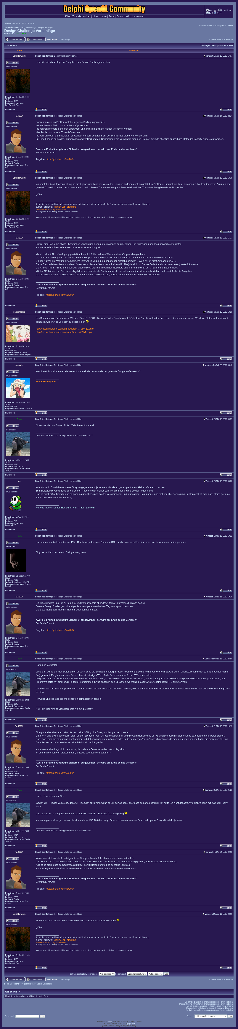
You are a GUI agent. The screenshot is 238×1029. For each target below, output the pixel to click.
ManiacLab (60, 206)
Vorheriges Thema (208, 45)
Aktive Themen (227, 26)
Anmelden (211, 10)
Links (95, 16)
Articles (86, 16)
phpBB (110, 1021)
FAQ (209, 13)
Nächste (229, 40)
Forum (120, 16)
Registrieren (224, 10)
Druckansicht (11, 45)
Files (67, 16)
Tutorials (76, 16)
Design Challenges (45, 28)
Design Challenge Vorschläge (29, 31)
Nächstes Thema (225, 45)
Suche (218, 13)
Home (104, 16)
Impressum (137, 16)
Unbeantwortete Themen (209, 26)
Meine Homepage (46, 381)
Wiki (128, 16)
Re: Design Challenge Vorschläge (68, 116)
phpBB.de (131, 1023)
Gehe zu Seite (215, 40)
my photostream (59, 210)
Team (111, 16)
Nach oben (10, 110)
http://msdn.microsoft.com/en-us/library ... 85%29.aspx (65, 328)
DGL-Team (21, 33)
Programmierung (28, 28)
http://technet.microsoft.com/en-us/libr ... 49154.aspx (64, 332)
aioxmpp (71, 206)
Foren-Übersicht (12, 28)
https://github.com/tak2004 (60, 159)
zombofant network (43, 210)
